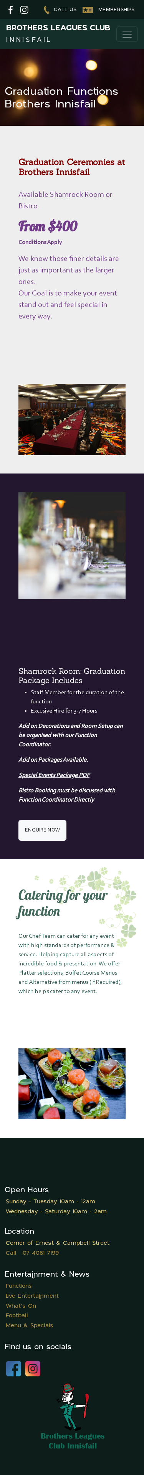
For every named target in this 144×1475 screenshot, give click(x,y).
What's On (21, 1306)
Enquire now (42, 830)
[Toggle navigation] (127, 34)
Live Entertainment (32, 1296)
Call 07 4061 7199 (32, 1253)
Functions (19, 1286)
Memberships (108, 10)
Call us (60, 10)
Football (17, 1316)
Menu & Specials (29, 1326)
